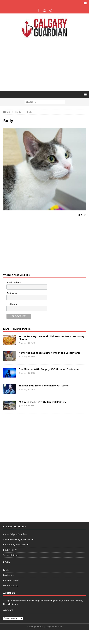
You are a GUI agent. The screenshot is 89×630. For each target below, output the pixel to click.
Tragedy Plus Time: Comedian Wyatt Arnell (44, 385)
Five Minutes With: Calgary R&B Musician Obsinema (49, 369)
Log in (6, 570)
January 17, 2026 (28, 356)
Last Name (12, 304)
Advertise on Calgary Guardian (18, 539)
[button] (84, 3)
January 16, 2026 (28, 373)
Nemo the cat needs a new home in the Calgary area (50, 352)
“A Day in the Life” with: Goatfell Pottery (42, 401)
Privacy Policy (10, 549)
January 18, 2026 (28, 343)
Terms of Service (11, 555)
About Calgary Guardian (15, 534)
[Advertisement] (46, 64)
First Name (12, 293)
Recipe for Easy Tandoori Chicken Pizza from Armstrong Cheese (51, 338)
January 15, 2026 (28, 389)
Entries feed (9, 575)
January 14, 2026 (28, 405)
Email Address (13, 282)
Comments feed (11, 580)
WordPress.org (10, 585)
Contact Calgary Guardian (16, 544)
